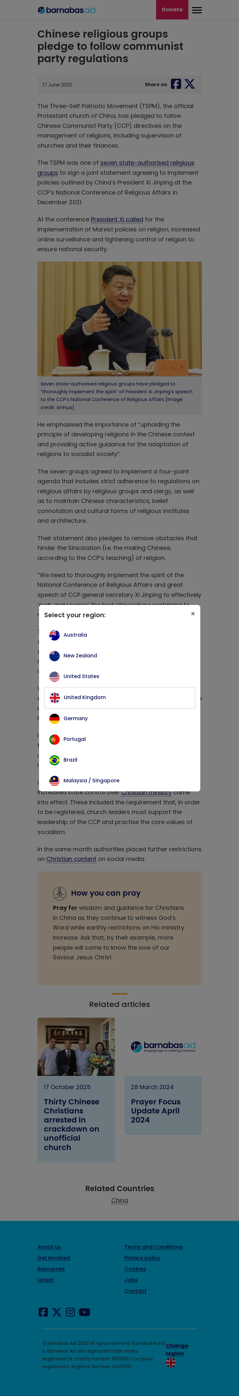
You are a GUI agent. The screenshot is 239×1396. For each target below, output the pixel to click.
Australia (75, 635)
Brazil (70, 760)
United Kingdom (85, 697)
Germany (76, 718)
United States (81, 676)
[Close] (192, 614)
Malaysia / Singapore (91, 780)
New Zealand (80, 655)
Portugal (75, 739)
